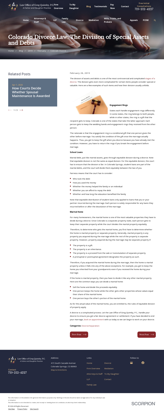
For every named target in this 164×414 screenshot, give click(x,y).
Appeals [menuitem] (134, 20)
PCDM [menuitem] (146, 20)
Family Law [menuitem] (65, 20)
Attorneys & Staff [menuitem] (40, 20)
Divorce (107, 363)
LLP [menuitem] (55, 20)
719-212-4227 (144, 9)
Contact (125, 6)
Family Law (91, 384)
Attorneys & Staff (94, 374)
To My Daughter (111, 374)
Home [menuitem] (26, 20)
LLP (88, 379)
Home (89, 363)
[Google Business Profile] (131, 362)
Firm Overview (93, 368)
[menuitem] (11, 409)
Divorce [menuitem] (79, 20)
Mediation (108, 368)
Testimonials (100, 6)
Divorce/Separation (90, 326)
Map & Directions (59, 370)
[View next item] (21, 110)
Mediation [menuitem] (94, 20)
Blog (88, 6)
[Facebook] (143, 362)
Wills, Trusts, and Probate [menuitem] (112, 20)
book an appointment (94, 319)
